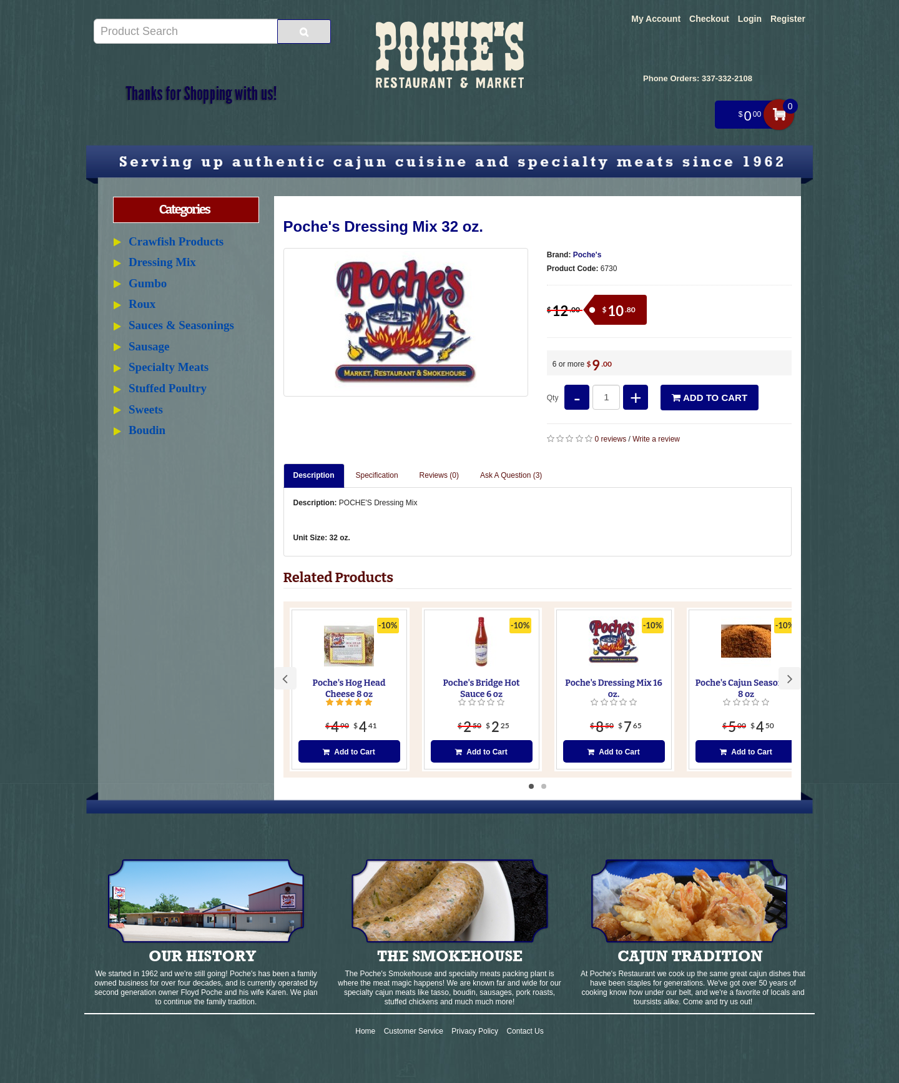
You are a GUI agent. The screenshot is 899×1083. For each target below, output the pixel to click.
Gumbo (148, 283)
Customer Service (413, 1031)
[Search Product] (304, 31)
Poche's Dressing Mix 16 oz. (613, 689)
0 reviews (610, 439)
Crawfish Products (176, 241)
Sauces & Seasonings (181, 325)
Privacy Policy (474, 1031)
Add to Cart (709, 397)
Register (787, 19)
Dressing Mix (162, 262)
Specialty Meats (169, 366)
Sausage (149, 346)
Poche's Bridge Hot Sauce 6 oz (481, 689)
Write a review (656, 439)
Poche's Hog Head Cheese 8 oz (349, 689)
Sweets (146, 409)
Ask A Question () (511, 475)
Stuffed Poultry (168, 388)
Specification (377, 475)
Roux (142, 303)
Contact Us (524, 1031)
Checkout (709, 19)
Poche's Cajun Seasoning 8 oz (746, 689)
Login (750, 19)
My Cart (779, 114)
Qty (553, 397)
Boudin (147, 430)
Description (314, 475)
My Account (655, 19)
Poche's (587, 254)
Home (365, 1031)
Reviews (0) (439, 475)
